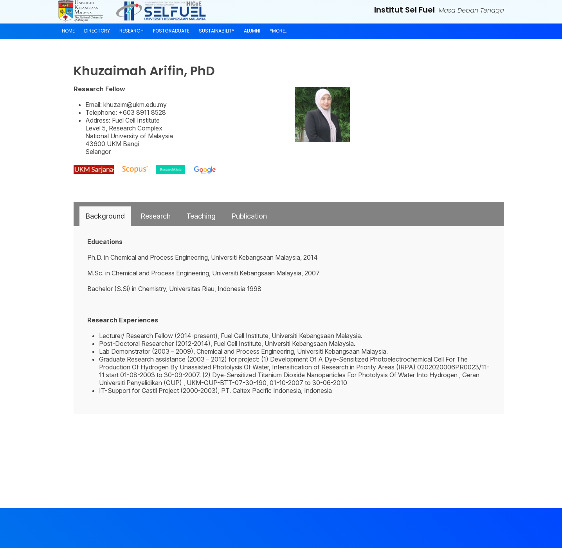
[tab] (105, 216)
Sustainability (216, 30)
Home (68, 30)
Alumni (252, 30)
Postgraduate (171, 30)
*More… (278, 30)
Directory (97, 30)
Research (131, 30)
